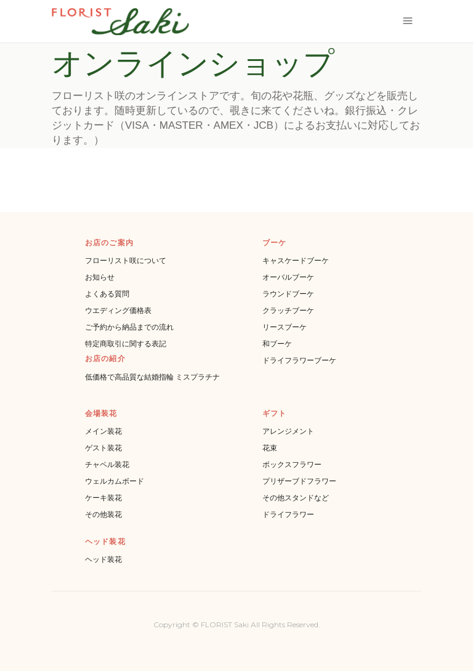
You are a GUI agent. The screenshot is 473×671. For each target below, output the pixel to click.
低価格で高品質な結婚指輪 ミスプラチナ (152, 376)
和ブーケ (277, 343)
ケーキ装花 (103, 497)
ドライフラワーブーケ (299, 360)
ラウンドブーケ (288, 293)
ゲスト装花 (103, 447)
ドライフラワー (288, 514)
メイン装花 (103, 431)
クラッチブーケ (288, 310)
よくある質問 (107, 293)
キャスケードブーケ (295, 260)
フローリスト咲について (125, 260)
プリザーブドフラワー (299, 481)
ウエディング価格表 (118, 310)
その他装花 (103, 514)
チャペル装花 (107, 464)
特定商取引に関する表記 (125, 343)
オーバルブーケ (288, 277)
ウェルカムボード (114, 481)
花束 (269, 447)
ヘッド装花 (103, 559)
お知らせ (100, 277)
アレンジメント (288, 431)
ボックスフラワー (291, 464)
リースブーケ (284, 326)
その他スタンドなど (295, 497)
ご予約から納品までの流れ (129, 326)
